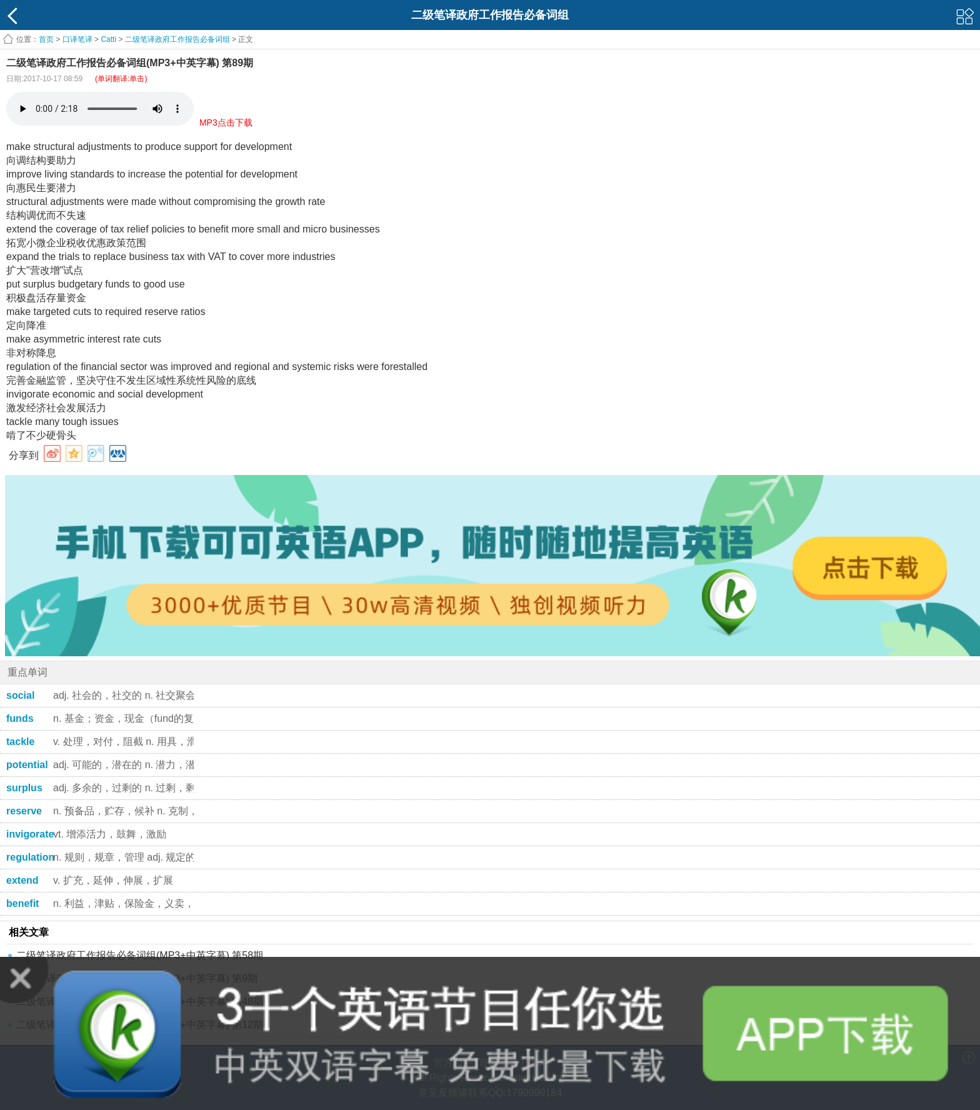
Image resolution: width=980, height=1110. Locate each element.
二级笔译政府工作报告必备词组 (177, 39)
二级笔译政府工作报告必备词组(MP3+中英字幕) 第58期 (139, 955)
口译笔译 (77, 39)
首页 (46, 39)
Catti (108, 39)
